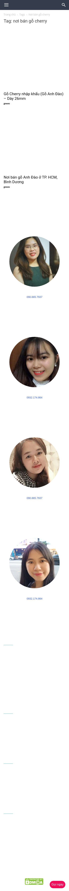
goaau (7, 103)
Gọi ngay (57, 884)
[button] (64, 5)
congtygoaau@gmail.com (27, 696)
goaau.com (24, 873)
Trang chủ (10, 14)
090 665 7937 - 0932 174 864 (36, 690)
